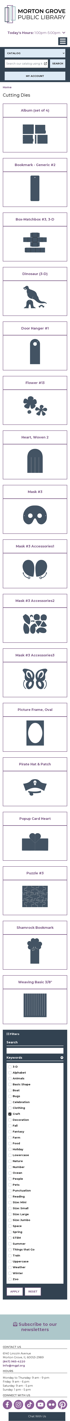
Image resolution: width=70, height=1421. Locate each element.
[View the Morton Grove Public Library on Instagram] (18, 1405)
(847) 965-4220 (14, 1361)
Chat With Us (37, 1416)
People (18, 1179)
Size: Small (20, 1208)
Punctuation (22, 1190)
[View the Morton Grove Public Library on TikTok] (29, 1405)
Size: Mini (19, 1202)
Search (12, 1042)
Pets (16, 1184)
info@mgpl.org (14, 1365)
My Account (35, 75)
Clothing (19, 1108)
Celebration (21, 1102)
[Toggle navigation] (62, 41)
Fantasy (18, 1131)
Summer (19, 1244)
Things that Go (24, 1249)
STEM (17, 1238)
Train (16, 1255)
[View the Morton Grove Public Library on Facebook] (7, 1405)
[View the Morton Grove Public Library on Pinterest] (62, 1405)
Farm (16, 1137)
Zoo (15, 1279)
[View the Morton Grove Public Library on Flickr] (51, 1405)
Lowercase (21, 1155)
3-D (15, 1067)
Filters (14, 1034)
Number (19, 1167)
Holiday (18, 1149)
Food (16, 1143)
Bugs (16, 1096)
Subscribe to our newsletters (35, 1327)
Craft (16, 1114)
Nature (18, 1161)
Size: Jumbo (21, 1220)
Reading (19, 1196)
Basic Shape (21, 1084)
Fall (15, 1126)
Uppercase (21, 1261)
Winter (18, 1273)
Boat (16, 1090)
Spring (17, 1232)
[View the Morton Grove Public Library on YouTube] (40, 1405)
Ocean (17, 1173)
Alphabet (19, 1073)
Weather (19, 1267)
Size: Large (21, 1214)
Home (7, 87)
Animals (18, 1078)
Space (17, 1226)
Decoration (21, 1120)
